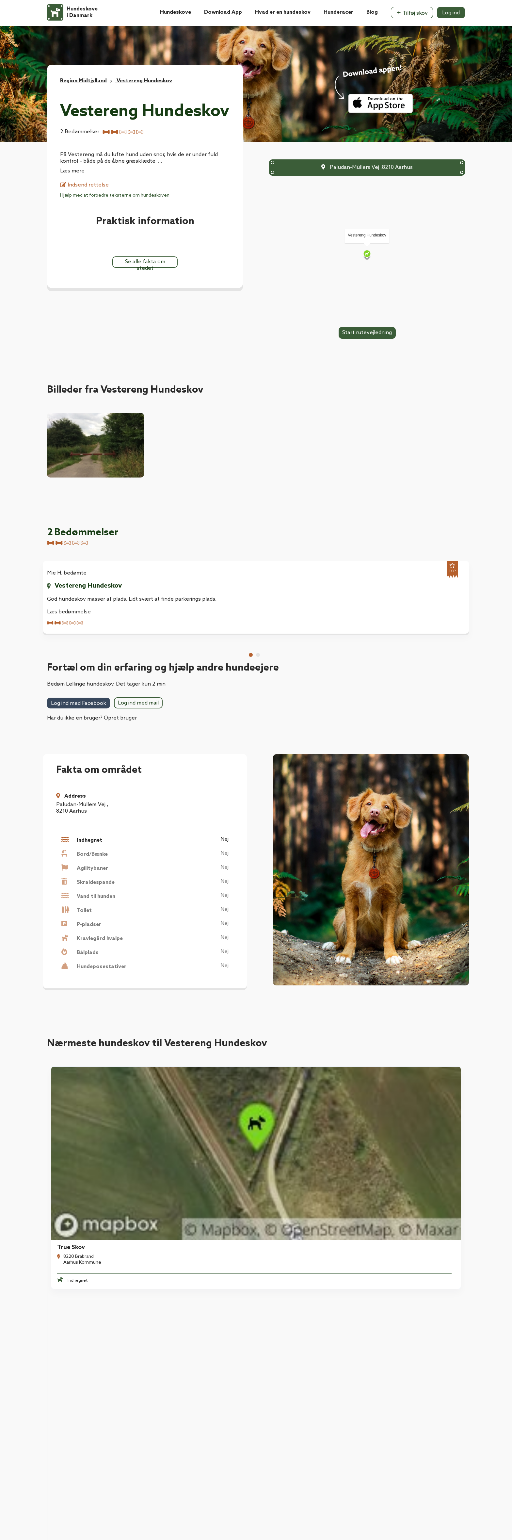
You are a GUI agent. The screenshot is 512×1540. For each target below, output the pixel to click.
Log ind (451, 13)
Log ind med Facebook (78, 703)
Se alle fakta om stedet (145, 263)
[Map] (367, 254)
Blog (372, 12)
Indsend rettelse (84, 185)
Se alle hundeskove (256, 1178)
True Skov (67, 1113)
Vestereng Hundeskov (88, 586)
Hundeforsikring (173, 1336)
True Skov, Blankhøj (189, 1113)
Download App (223, 12)
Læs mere (72, 171)
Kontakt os (60, 1388)
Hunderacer (338, 12)
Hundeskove (175, 12)
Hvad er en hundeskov (283, 12)
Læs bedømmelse (69, 612)
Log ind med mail (138, 703)
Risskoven (392, 1113)
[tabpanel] (93, 597)
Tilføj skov (412, 13)
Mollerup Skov (289, 1113)
